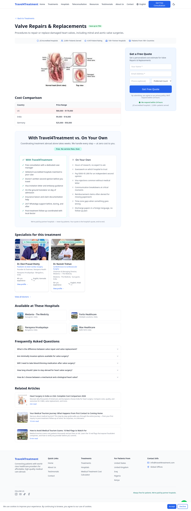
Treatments (53, 4)
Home (42, 4)
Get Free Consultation (159, 4)
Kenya (117, 480)
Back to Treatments (24, 18)
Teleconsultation (79, 4)
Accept (172, 506)
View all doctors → (23, 297)
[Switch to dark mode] (174, 4)
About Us (120, 4)
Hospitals (65, 4)
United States (120, 463)
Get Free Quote (150, 89)
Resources (94, 4)
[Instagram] (16, 494)
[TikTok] (24, 494)
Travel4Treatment (26, 4)
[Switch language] (141, 4)
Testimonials (107, 4)
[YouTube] (20, 494)
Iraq (116, 471)
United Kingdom (121, 467)
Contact (130, 4)
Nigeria (117, 476)
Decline (182, 506)
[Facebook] (29, 494)
